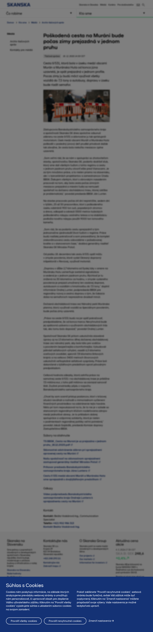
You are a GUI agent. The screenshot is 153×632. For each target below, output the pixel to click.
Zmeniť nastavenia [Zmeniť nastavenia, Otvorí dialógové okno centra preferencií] (100, 621)
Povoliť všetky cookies (24, 621)
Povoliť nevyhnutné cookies (65, 621)
